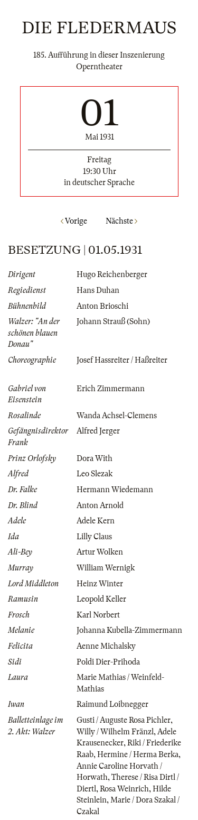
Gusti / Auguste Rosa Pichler (124, 720)
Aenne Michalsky (106, 646)
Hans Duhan (98, 290)
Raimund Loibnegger (112, 704)
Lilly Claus (94, 536)
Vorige (74, 221)
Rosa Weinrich (124, 789)
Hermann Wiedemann (115, 489)
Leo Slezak (94, 473)
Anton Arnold (100, 505)
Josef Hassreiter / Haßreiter (122, 360)
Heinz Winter (100, 583)
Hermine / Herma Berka (137, 754)
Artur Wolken (100, 552)
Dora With (94, 458)
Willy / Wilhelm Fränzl (115, 731)
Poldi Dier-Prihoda (108, 662)
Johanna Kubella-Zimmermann (129, 630)
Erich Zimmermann (111, 388)
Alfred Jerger (98, 431)
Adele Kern (96, 521)
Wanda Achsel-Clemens (117, 415)
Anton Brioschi (102, 306)
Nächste (121, 221)
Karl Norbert (98, 615)
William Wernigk (106, 568)
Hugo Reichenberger (112, 274)
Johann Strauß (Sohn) (113, 321)
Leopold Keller (101, 599)
